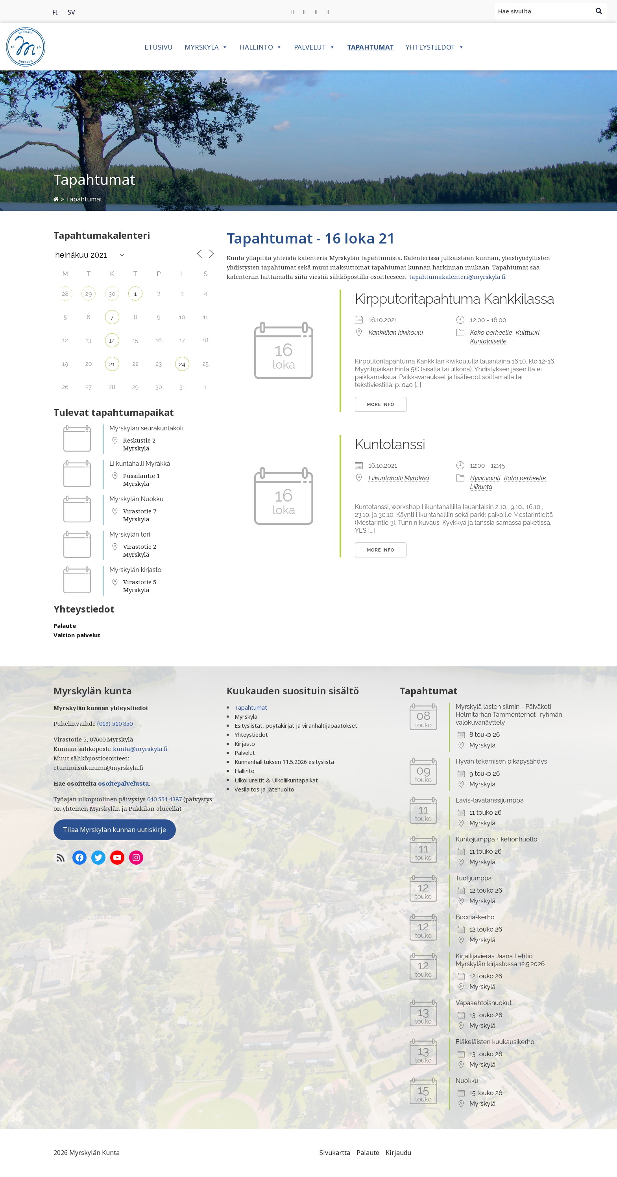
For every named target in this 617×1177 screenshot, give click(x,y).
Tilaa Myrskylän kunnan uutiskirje (114, 829)
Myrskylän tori (129, 534)
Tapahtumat (370, 47)
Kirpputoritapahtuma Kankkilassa (454, 298)
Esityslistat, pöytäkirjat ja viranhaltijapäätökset (296, 725)
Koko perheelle (491, 332)
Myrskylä (206, 47)
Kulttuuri (527, 332)
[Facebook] (293, 12)
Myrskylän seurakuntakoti (146, 428)
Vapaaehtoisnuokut (484, 1003)
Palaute (65, 625)
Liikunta (481, 487)
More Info (380, 404)
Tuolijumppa (474, 878)
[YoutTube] (117, 857)
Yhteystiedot (435, 47)
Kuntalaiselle (488, 341)
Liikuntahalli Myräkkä (139, 463)
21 (112, 364)
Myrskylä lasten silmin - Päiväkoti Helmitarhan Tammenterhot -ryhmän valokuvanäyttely (509, 714)
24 (182, 364)
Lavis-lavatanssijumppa (490, 800)
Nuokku (467, 1081)
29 (88, 293)
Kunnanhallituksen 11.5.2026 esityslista (284, 762)
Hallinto (261, 47)
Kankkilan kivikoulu (396, 332)
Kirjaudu (398, 1152)
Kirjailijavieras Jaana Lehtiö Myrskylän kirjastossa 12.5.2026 (500, 960)
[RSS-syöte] (61, 857)
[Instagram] (316, 12)
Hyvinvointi (485, 478)
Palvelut (314, 47)
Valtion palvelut (77, 635)
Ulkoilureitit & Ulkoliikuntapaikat (276, 780)
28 (65, 293)
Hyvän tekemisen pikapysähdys (501, 761)
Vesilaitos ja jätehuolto (264, 789)
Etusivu (158, 47)
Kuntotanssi (390, 444)
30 (112, 293)
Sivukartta (335, 1152)
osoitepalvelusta (123, 783)
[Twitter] (304, 12)
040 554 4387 (164, 799)
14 (112, 340)
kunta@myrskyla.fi (140, 749)
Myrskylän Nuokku (136, 499)
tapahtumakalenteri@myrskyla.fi (457, 276)
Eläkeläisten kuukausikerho (495, 1042)
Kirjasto (245, 743)
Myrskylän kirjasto (135, 570)
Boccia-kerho (475, 917)
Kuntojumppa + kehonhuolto (497, 839)
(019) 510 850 (115, 723)
